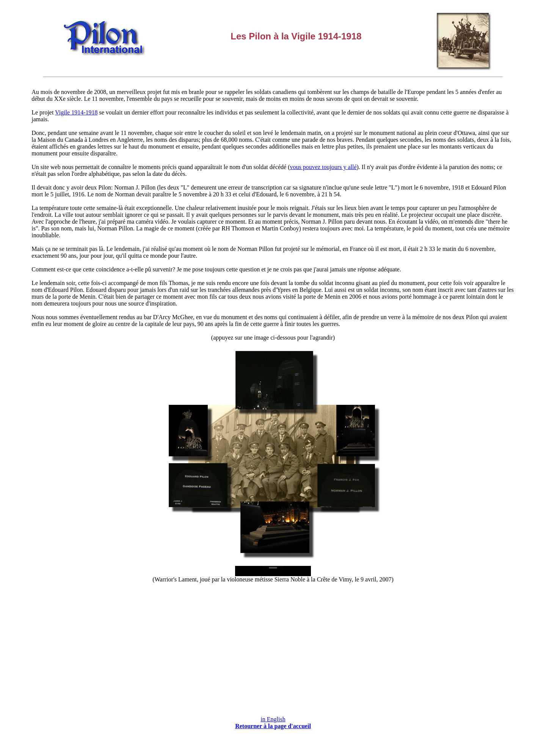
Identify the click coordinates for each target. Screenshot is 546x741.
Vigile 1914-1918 (76, 112)
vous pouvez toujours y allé (323, 167)
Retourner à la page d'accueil (273, 726)
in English (272, 719)
